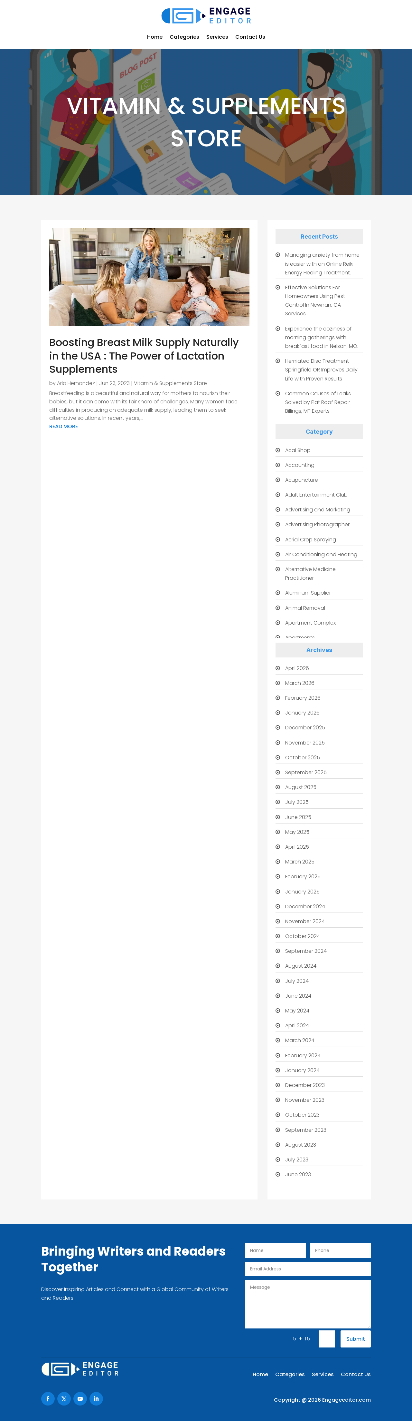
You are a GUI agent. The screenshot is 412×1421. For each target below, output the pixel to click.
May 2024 (297, 1010)
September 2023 (305, 1130)
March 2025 (299, 861)
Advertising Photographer (317, 524)
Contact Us (250, 37)
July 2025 (297, 802)
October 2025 (302, 757)
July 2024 (297, 981)
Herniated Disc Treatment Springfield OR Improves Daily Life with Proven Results (321, 369)
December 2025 (305, 727)
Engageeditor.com (346, 1400)
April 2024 (297, 1025)
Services (217, 37)
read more (63, 426)
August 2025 (300, 787)
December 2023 (305, 1085)
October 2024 (302, 936)
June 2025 (298, 817)
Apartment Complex (310, 623)
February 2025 (303, 876)
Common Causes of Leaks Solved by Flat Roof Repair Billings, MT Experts (318, 402)
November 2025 (305, 742)
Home (155, 37)
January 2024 (302, 1070)
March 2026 (299, 683)
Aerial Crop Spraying (310, 539)
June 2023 (298, 1174)
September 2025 (306, 772)
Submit (355, 1339)
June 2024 (298, 996)
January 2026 (302, 712)
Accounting (299, 465)
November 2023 (304, 1100)
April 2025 (297, 847)
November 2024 (305, 921)
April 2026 (297, 668)
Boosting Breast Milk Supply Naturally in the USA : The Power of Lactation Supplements (144, 355)
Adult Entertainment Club (316, 494)
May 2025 (297, 832)
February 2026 (303, 698)
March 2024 (299, 1040)
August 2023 (300, 1145)
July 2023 (296, 1159)
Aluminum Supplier (308, 593)
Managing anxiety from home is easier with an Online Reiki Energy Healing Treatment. (322, 263)
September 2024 (306, 951)
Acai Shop (298, 450)
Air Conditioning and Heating (321, 554)
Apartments (300, 637)
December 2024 (305, 906)
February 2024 (303, 1055)
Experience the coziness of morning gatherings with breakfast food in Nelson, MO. (321, 337)
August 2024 (300, 966)
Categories (184, 37)
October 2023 (302, 1115)
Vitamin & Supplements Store (170, 383)
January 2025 (302, 891)
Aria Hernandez (76, 383)
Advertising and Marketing (317, 509)
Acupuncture (301, 480)
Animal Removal (305, 608)
